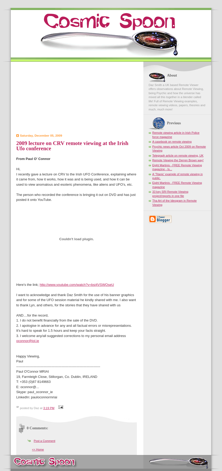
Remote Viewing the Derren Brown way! (178, 160)
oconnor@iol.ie (27, 341)
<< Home (38, 449)
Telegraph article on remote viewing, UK (177, 155)
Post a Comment (44, 440)
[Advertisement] (76, 98)
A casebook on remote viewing (172, 141)
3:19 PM (49, 408)
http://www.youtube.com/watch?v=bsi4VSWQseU (77, 285)
